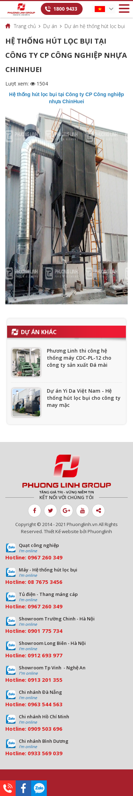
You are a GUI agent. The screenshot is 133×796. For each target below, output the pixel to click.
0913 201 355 (45, 679)
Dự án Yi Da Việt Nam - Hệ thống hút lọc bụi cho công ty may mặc (84, 397)
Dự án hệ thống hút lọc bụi (95, 26)
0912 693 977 (45, 655)
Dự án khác (39, 332)
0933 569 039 (45, 753)
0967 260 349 (45, 557)
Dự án (50, 26)
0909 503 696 (45, 728)
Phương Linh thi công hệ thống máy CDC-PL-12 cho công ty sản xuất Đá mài (79, 357)
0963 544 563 (45, 704)
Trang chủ (25, 26)
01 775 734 (48, 630)
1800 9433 (65, 8)
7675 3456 (48, 581)
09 (31, 630)
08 (31, 581)
